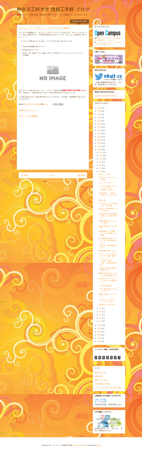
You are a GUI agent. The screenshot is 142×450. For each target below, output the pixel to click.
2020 (99, 124)
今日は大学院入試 (105, 286)
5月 (100, 308)
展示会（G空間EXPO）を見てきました (108, 210)
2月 (100, 318)
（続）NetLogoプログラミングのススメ (108, 290)
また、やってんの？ (106, 183)
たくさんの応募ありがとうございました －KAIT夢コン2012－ (108, 188)
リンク (25, 37)
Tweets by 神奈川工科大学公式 (106, 96)
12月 (101, 152)
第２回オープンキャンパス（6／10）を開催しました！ (108, 280)
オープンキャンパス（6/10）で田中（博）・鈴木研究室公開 (108, 262)
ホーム (53, 175)
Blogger (98, 445)
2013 (99, 146)
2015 (99, 140)
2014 (99, 143)
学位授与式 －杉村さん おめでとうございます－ (108, 195)
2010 (99, 328)
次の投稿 (24, 175)
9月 (100, 162)
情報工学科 (99, 376)
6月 (100, 171)
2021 (99, 121)
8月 (100, 165)
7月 (100, 168)
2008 (99, 335)
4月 (100, 312)
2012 (99, 150)
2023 (99, 114)
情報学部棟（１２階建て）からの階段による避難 (108, 233)
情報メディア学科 (101, 380)
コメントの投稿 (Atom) (55, 181)
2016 (99, 137)
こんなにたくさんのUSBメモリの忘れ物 (108, 204)
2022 (99, 117)
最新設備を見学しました (108, 251)
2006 (99, 341)
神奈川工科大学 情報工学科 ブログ (53, 9)
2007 (99, 338)
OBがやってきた (105, 174)
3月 (100, 315)
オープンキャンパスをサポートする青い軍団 (108, 255)
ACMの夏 (102, 200)
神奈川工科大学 (100, 373)
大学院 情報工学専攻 (102, 384)
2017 (99, 133)
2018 (99, 130)
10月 (101, 159)
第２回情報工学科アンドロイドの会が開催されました (108, 240)
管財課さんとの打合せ (107, 304)
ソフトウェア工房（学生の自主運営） (108, 388)
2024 (99, 111)
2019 (99, 127)
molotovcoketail (78, 445)
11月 (101, 155)
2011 (99, 325)
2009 (99, 332)
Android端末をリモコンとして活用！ (108, 222)
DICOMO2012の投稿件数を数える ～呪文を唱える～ (108, 216)
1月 (100, 321)
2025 (99, 108)
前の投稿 (81, 175)
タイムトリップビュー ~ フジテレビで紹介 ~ (108, 300)
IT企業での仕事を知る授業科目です (108, 269)
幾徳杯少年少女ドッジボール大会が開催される (108, 274)
